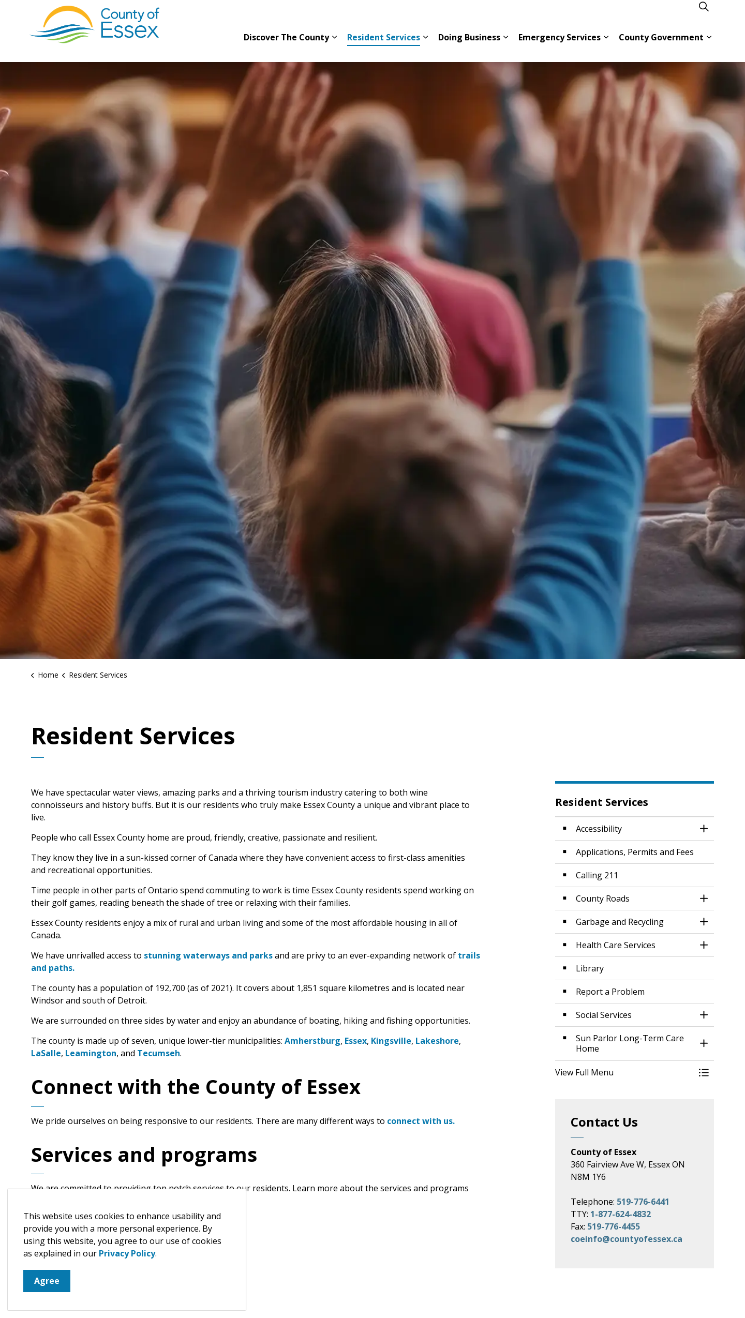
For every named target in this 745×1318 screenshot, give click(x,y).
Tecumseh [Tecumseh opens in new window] (158, 1053)
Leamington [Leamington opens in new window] (90, 1053)
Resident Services (383, 46)
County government (73, 1241)
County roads (58, 1220)
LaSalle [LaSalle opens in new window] (46, 1053)
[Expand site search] (703, 15)
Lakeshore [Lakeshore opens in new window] (437, 1040)
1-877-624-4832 (620, 1214)
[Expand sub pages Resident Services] (425, 46)
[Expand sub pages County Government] (709, 46)
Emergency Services (559, 46)
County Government (661, 46)
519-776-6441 (643, 1201)
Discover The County (286, 46)
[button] (624, 1072)
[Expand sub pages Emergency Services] (606, 46)
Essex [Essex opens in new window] (356, 1040)
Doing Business (469, 46)
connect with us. (421, 1121)
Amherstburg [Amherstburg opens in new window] (312, 1040)
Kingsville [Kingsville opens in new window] (391, 1040)
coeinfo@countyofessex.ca (626, 1239)
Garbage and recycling (78, 1261)
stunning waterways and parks (209, 955)
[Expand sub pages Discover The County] (334, 46)
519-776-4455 (613, 1226)
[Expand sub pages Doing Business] (505, 46)
